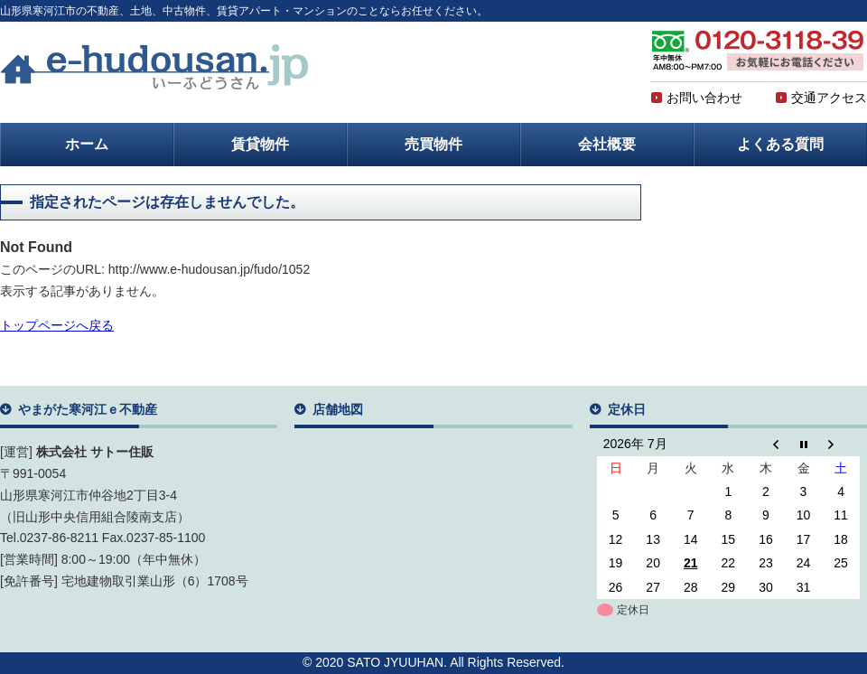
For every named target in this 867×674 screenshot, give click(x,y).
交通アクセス (821, 97)
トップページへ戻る (57, 325)
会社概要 (607, 144)
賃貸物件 (260, 144)
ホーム (86, 144)
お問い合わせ (696, 97)
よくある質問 (780, 144)
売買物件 (433, 144)
